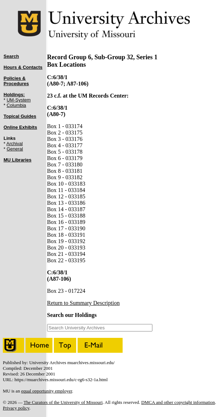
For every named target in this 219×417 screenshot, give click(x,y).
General (15, 149)
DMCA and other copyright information (178, 402)
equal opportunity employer (46, 391)
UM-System (19, 100)
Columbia (16, 105)
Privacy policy (16, 408)
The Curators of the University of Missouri (62, 402)
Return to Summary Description (83, 303)
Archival (14, 143)
